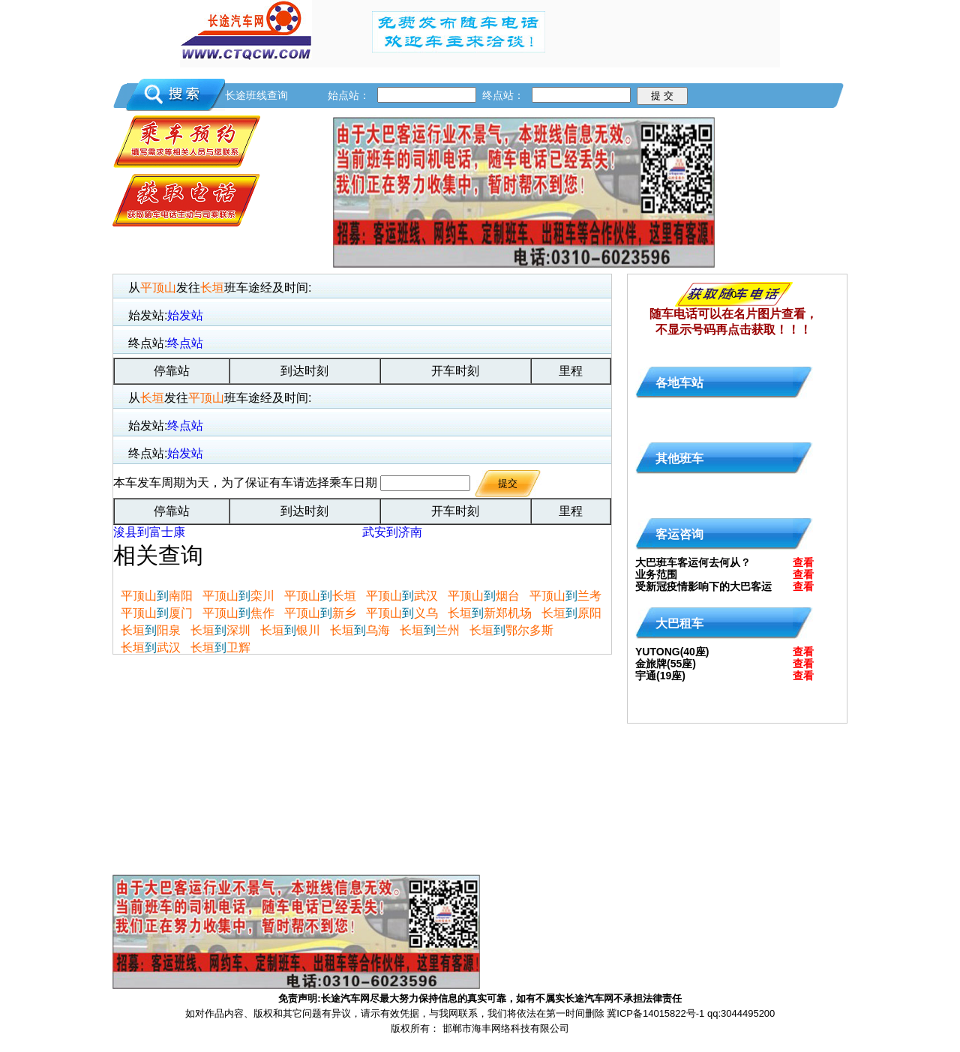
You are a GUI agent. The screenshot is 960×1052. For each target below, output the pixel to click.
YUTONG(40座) (672, 652)
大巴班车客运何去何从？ (693, 562)
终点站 (185, 343)
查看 (803, 562)
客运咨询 (680, 534)
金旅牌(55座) (665, 664)
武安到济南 (392, 532)
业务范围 (656, 574)
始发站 (185, 315)
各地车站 (680, 382)
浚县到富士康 (149, 532)
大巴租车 (680, 623)
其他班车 (680, 458)
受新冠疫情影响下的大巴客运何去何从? (703, 589)
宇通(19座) (660, 676)
